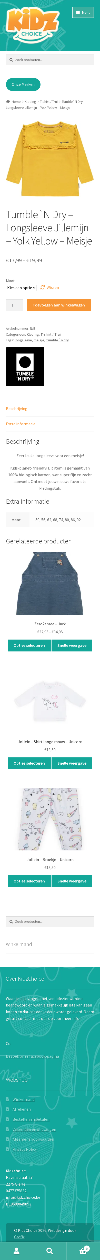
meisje (39, 340)
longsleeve (23, 340)
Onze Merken (23, 84)
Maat (10, 280)
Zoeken (50, 1251)
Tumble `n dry (57, 340)
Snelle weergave (71, 645)
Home (16, 101)
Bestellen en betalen (31, 1119)
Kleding (30, 101)
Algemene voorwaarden (33, 1139)
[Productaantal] (14, 305)
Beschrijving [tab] (16, 408)
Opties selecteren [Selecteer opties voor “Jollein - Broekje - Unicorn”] (29, 880)
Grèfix (19, 1236)
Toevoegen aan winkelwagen (59, 305)
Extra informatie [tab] (20, 423)
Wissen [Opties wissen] (53, 287)
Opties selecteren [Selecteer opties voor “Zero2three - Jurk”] (29, 645)
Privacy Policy (25, 1149)
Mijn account (16, 1251)
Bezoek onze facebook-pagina (32, 1056)
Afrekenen (22, 1109)
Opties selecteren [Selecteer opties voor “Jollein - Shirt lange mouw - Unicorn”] (29, 763)
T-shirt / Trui (49, 101)
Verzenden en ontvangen (34, 1129)
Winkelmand (24, 1099)
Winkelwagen (78, 1247)
